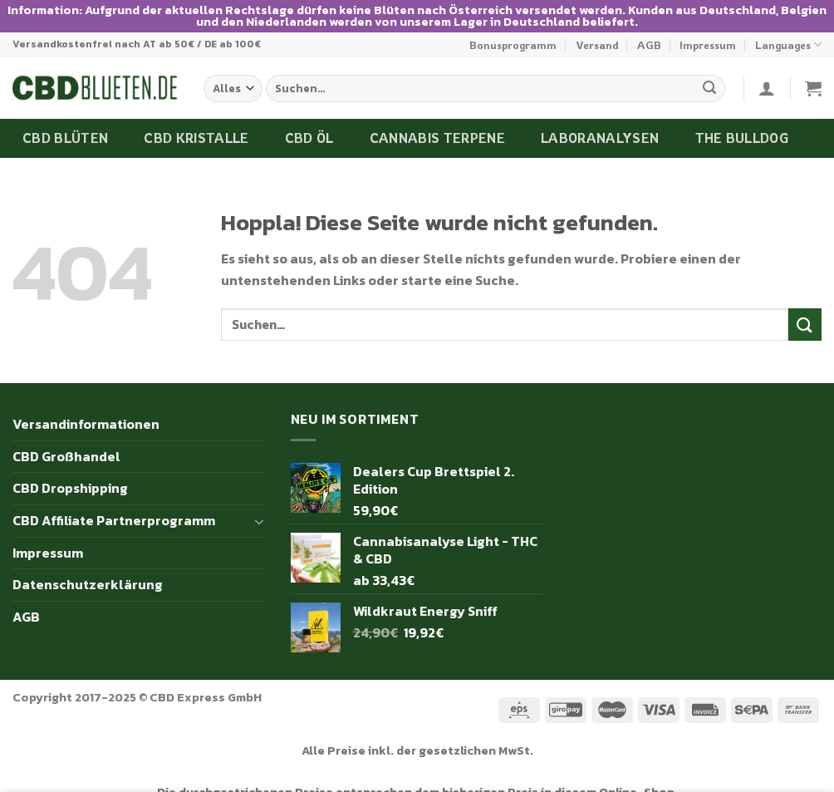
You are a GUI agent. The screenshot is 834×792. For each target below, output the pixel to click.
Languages (788, 24)
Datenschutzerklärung (87, 563)
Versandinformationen (85, 403)
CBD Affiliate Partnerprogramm (113, 499)
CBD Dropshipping (70, 467)
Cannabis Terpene (437, 117)
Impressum (707, 23)
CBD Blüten (65, 117)
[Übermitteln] (709, 67)
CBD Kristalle (196, 117)
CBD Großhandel (66, 435)
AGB (649, 23)
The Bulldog (742, 117)
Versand (597, 23)
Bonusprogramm (513, 23)
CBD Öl (309, 117)
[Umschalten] (259, 499)
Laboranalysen (600, 117)
